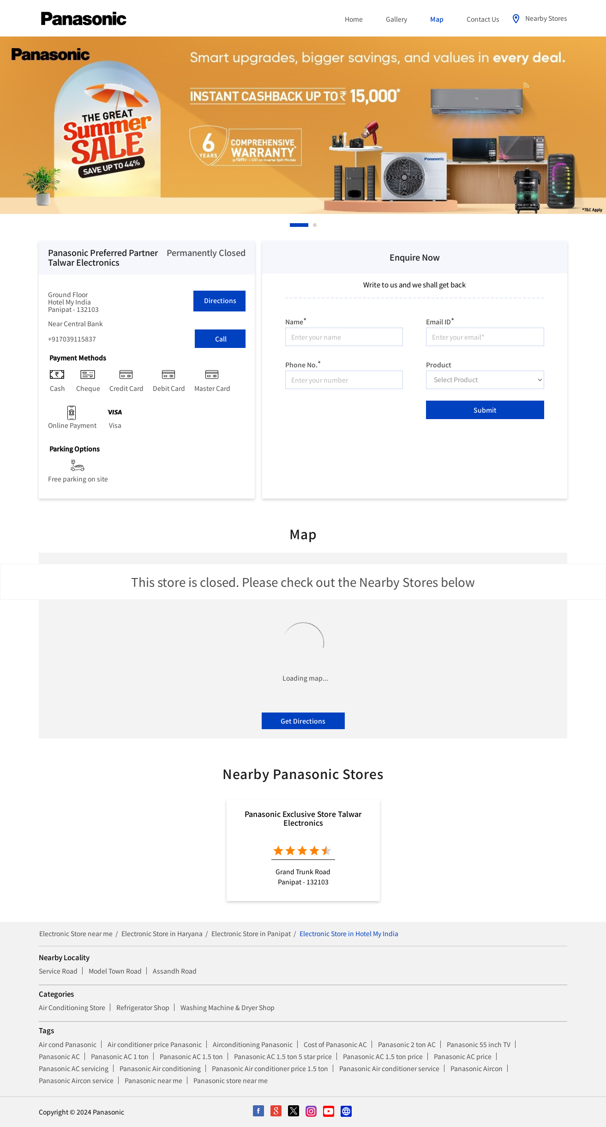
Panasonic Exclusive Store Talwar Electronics (303, 818)
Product (438, 364)
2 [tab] (315, 225)
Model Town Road (115, 970)
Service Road (58, 970)
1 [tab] (292, 225)
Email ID (440, 320)
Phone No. (303, 363)
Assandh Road (175, 970)
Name (295, 320)
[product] (485, 380)
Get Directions (303, 720)
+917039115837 (72, 338)
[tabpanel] (303, 125)
